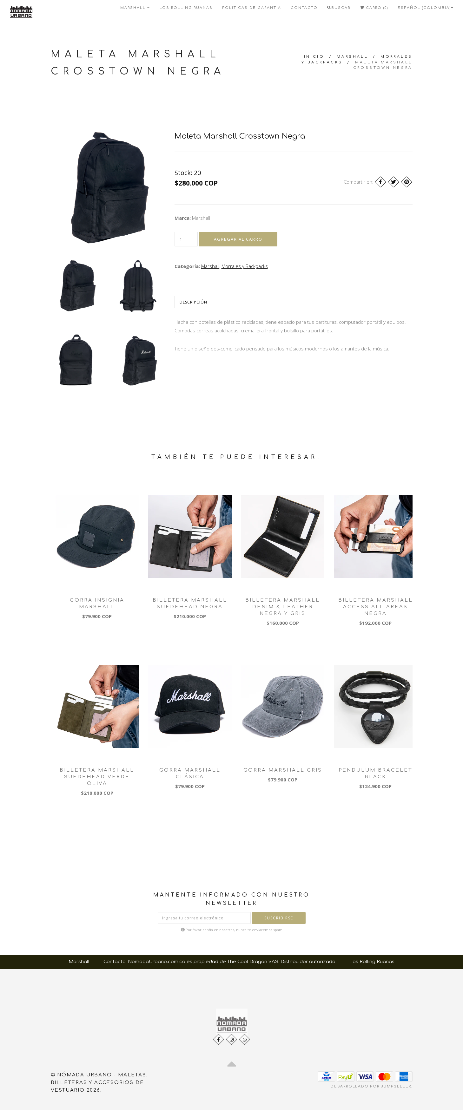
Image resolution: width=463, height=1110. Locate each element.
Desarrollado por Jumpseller (371, 1086)
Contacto (304, 8)
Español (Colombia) (426, 8)
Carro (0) (374, 8)
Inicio (314, 57)
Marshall (135, 8)
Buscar (338, 8)
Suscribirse (278, 918)
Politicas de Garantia (251, 8)
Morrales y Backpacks (245, 266)
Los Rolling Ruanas (186, 8)
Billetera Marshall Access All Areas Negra (375, 606)
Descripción (193, 302)
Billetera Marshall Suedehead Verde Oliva (97, 776)
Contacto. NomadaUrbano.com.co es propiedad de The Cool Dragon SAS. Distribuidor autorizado (219, 961)
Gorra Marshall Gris (282, 770)
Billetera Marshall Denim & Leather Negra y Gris (282, 606)
